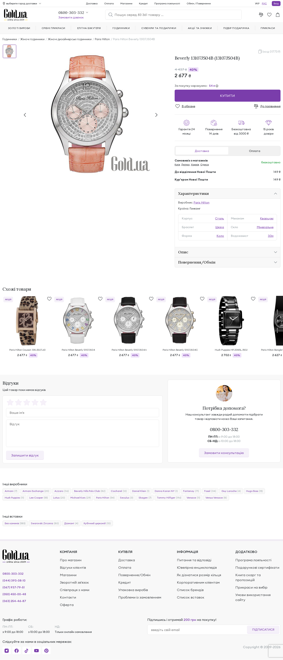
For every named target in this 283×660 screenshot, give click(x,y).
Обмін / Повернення (199, 3)
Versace (193, 498)
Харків (195, 164)
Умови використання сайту (253, 597)
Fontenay (191, 491)
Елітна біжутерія (89, 28)
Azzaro (61, 491)
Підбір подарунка (236, 28)
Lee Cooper (38, 498)
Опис (183, 252)
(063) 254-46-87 (14, 601)
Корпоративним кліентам (198, 582)
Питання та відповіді (194, 560)
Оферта (67, 605)
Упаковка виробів (133, 590)
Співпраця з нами (74, 590)
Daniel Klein (140, 491)
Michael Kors (80, 498)
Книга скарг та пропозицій (248, 577)
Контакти (68, 597)
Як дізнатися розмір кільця (199, 575)
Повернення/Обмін (196, 262)
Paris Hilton (102, 39)
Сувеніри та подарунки (158, 28)
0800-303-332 (224, 429)
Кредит (143, 3)
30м (270, 236)
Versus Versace (216, 498)
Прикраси (268, 28)
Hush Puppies (14, 498)
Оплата (254, 151)
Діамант (71, 523)
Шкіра (219, 227)
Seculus (126, 498)
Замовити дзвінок (71, 17)
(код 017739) (271, 51)
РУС (264, 3)
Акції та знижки (200, 28)
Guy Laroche (231, 491)
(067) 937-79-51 (13, 587)
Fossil (210, 491)
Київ (177, 164)
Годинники (9, 39)
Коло (220, 236)
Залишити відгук (25, 455)
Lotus (59, 498)
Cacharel (119, 491)
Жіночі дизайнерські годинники (70, 39)
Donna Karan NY (166, 491)
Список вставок (190, 597)
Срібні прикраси (53, 28)
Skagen (145, 498)
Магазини (126, 3)
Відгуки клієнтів (73, 567)
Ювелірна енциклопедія (197, 567)
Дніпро (185, 164)
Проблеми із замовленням (139, 597)
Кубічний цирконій (97, 523)
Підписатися (263, 629)
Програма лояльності (167, 3)
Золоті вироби (19, 28)
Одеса (204, 164)
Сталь (219, 218)
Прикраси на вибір (251, 587)
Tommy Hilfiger (169, 498)
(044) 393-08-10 (13, 580)
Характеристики (193, 193)
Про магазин (70, 560)
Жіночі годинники (32, 39)
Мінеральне (265, 227)
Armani (11, 491)
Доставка (202, 151)
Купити (227, 96)
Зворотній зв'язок (74, 582)
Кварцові (266, 218)
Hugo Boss (254, 491)
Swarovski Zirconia (45, 523)
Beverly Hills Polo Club (89, 491)
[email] (199, 629)
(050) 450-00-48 (14, 594)
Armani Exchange (36, 491)
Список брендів (190, 590)
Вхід (276, 3)
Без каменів (15, 523)
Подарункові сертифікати (257, 567)
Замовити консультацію (224, 453)
